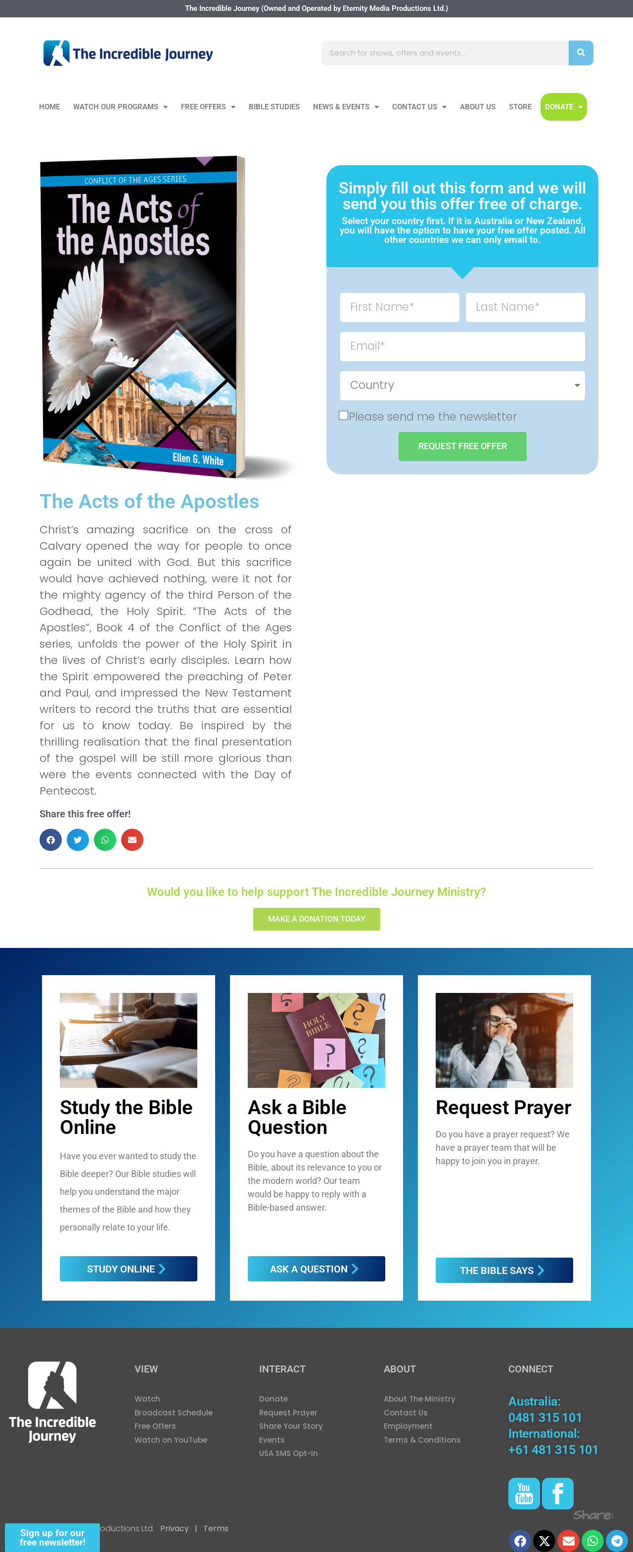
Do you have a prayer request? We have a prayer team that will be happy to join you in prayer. (503, 1147)
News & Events (346, 107)
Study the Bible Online (126, 1117)
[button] (51, 840)
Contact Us (419, 107)
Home (49, 106)
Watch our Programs (120, 107)
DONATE (564, 107)
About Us (478, 106)
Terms (214, 1528)
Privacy (174, 1528)
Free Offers (208, 107)
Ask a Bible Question (297, 1117)
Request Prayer (503, 1107)
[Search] (581, 53)
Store (520, 106)
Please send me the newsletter (433, 416)
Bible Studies (274, 106)
